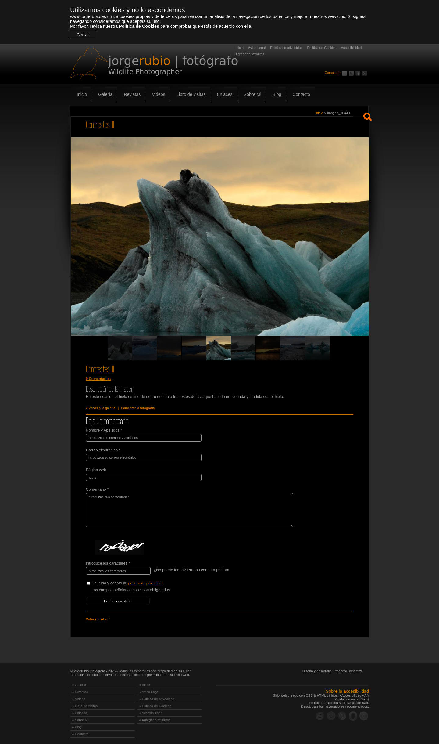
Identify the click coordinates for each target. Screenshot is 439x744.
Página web (96, 469)
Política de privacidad (286, 47)
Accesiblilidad (351, 47)
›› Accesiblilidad (150, 711)
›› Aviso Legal (149, 690)
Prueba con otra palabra (208, 569)
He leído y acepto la (137, 582)
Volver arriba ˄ (97, 617)
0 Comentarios (98, 379)
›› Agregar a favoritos (154, 718)
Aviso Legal (257, 47)
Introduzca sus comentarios (187, 510)
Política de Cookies (139, 26)
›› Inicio (144, 683)
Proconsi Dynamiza (348, 669)
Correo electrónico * (103, 449)
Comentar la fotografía (136, 408)
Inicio (240, 47)
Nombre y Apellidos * (104, 430)
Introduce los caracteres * (108, 562)
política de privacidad (146, 582)
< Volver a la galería (100, 408)
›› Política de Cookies (155, 704)
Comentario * (97, 488)
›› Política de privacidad (156, 697)
